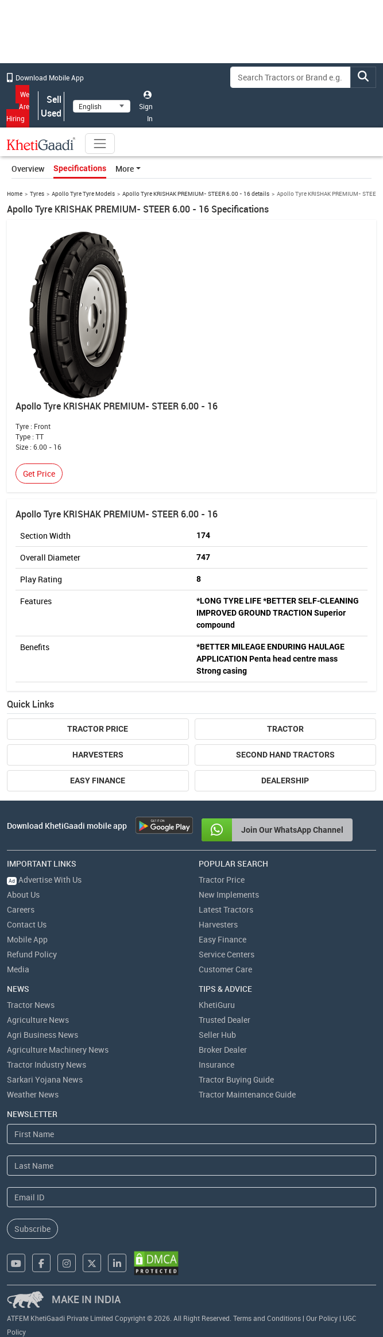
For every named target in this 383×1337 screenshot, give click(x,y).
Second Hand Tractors (285, 754)
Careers (20, 909)
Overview (27, 168)
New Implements (229, 894)
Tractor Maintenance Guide (247, 1094)
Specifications (79, 168)
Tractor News (31, 1004)
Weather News (33, 1094)
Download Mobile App (45, 77)
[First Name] (191, 1134)
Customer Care (225, 969)
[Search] (290, 77)
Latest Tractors (226, 909)
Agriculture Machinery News (58, 1049)
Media (18, 969)
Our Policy (322, 1318)
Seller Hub (217, 1034)
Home (14, 194)
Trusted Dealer (224, 1019)
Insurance (216, 1064)
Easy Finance (97, 780)
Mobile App (27, 939)
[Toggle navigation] (100, 143)
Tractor (285, 728)
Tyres (37, 194)
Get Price (39, 473)
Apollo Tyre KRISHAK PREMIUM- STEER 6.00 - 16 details (195, 194)
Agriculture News (38, 1019)
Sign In (146, 107)
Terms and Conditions (267, 1318)
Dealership (285, 780)
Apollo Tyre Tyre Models (83, 194)
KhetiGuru (217, 1004)
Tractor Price (97, 728)
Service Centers (226, 954)
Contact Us (27, 924)
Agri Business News (42, 1034)
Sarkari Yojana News (45, 1079)
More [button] (124, 168)
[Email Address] (191, 1197)
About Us (23, 894)
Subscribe (32, 1228)
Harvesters (97, 754)
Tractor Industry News (46, 1064)
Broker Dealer (223, 1049)
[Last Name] (191, 1166)
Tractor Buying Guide (236, 1079)
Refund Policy (32, 954)
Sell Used (51, 106)
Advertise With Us (44, 879)
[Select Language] (101, 106)
